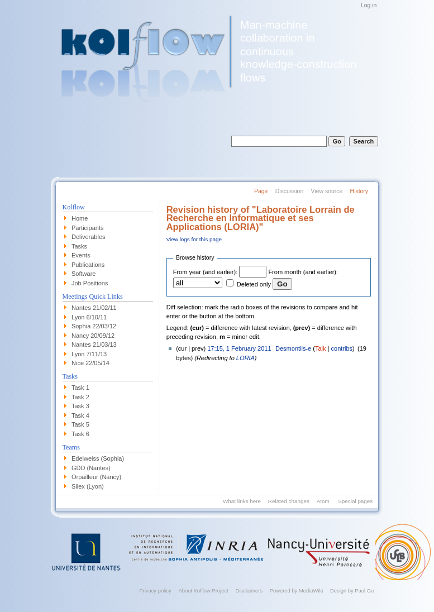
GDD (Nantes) (91, 468)
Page (261, 191)
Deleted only (254, 284)
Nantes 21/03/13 (94, 344)
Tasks (79, 246)
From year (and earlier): (205, 272)
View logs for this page (194, 239)
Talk (320, 348)
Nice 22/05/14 (90, 363)
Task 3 (80, 406)
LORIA (245, 358)
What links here (242, 501)
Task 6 (80, 434)
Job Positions (89, 283)
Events (80, 255)
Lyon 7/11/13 (89, 354)
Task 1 (80, 387)
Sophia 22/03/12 (93, 326)
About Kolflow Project (203, 590)
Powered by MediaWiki (296, 590)
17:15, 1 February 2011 (239, 348)
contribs (342, 348)
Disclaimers (249, 590)
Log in (368, 5)
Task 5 (80, 424)
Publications (87, 264)
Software (83, 273)
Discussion (289, 191)
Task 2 (80, 397)
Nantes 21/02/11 (94, 307)
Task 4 (80, 415)
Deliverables (88, 236)
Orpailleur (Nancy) (96, 477)
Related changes (288, 501)
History (359, 191)
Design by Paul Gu (352, 590)
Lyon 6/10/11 (89, 317)
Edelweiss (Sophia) (97, 458)
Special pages (355, 501)
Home (79, 218)
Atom (323, 501)
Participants (87, 227)
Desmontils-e (293, 348)
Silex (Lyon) (87, 486)
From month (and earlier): (303, 272)
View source (327, 191)
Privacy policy (155, 590)
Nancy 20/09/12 (93, 335)
